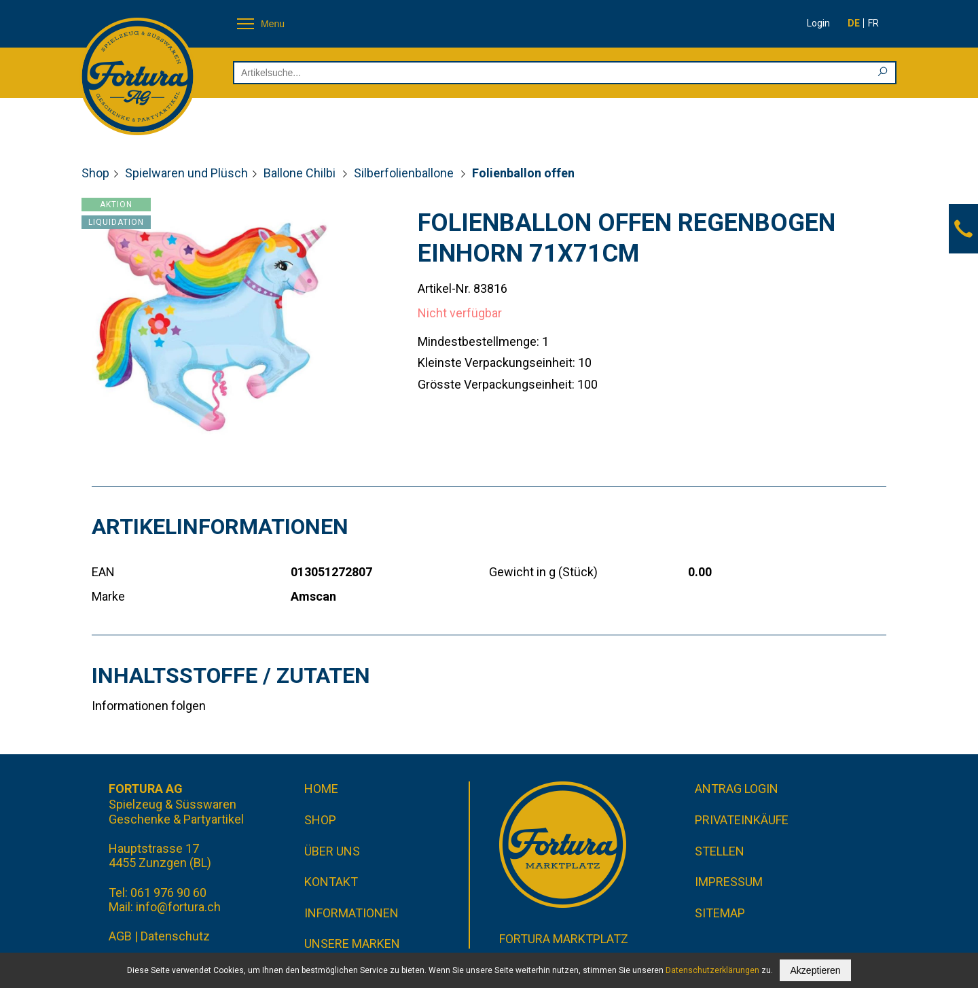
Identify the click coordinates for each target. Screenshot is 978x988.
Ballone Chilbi (301, 173)
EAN (103, 572)
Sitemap (720, 913)
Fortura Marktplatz (563, 939)
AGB (120, 936)
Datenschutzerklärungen (712, 970)
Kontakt (331, 882)
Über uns (332, 851)
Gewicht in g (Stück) (543, 572)
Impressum (729, 882)
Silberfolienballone (405, 173)
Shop (95, 173)
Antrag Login (736, 788)
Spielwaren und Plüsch (186, 173)
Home (321, 788)
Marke (108, 596)
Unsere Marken (352, 943)
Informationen (351, 913)
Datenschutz (175, 936)
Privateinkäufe (742, 820)
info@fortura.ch (178, 907)
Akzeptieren (816, 970)
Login (818, 23)
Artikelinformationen (220, 527)
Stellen (719, 851)
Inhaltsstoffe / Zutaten (231, 675)
